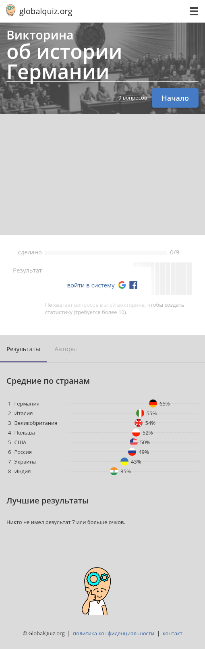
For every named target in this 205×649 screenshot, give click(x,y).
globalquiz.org (45, 11)
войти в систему (90, 285)
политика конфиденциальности (113, 633)
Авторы (66, 349)
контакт (172, 633)
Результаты (23, 349)
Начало (175, 98)
